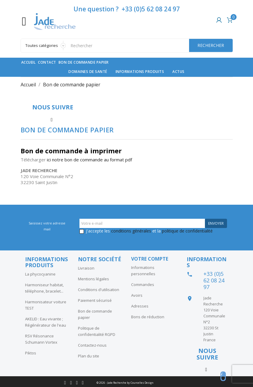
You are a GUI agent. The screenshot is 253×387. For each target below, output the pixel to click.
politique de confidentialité (187, 231)
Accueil (28, 62)
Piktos (30, 353)
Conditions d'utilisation (98, 289)
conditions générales (131, 231)
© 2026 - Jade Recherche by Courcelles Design (125, 383)
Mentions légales (93, 279)
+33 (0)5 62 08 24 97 (213, 280)
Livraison (86, 268)
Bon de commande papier (84, 62)
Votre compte (149, 259)
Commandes (142, 284)
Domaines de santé (87, 71)
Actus (178, 71)
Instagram (52, 119)
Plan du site (88, 356)
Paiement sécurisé (95, 300)
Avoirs (136, 295)
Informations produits (140, 71)
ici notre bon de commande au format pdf (89, 160)
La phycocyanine (40, 274)
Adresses (139, 306)
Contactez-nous (92, 345)
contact (47, 62)
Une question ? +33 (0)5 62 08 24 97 (126, 9)
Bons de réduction (147, 316)
